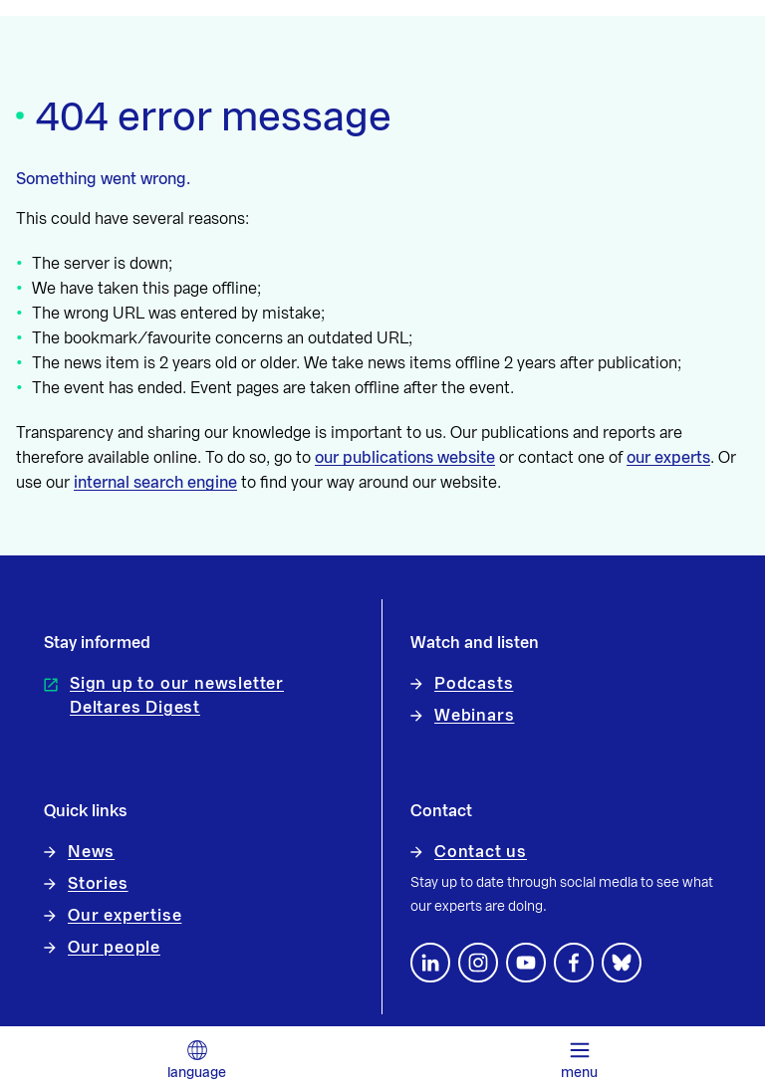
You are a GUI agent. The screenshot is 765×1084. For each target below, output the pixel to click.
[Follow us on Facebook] (574, 962)
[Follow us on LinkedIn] (430, 962)
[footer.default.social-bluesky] (621, 962)
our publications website (405, 458)
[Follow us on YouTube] (526, 962)
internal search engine (155, 483)
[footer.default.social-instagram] (478, 962)
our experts (668, 458)
